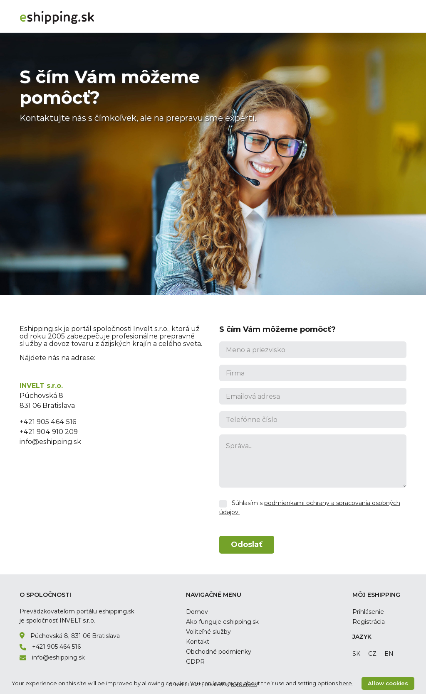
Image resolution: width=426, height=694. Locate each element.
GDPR (195, 661)
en (388, 653)
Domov (197, 612)
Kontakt (197, 641)
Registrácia (368, 621)
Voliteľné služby (208, 631)
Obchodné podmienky (218, 651)
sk (356, 653)
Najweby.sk (244, 684)
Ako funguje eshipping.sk (222, 621)
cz (372, 653)
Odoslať (247, 544)
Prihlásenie (368, 612)
